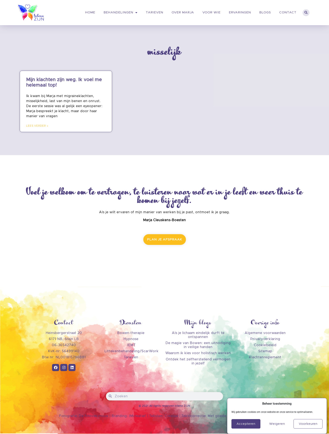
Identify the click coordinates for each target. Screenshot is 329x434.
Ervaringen (240, 12)
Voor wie (211, 12)
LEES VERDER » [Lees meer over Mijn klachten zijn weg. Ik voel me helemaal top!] (37, 126)
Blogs (265, 12)
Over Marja (183, 12)
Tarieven (154, 12)
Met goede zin (220, 416)
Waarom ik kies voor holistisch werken (198, 353)
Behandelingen (120, 12)
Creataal (172, 416)
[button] (306, 12)
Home (90, 12)
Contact (287, 12)
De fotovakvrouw (93, 416)
